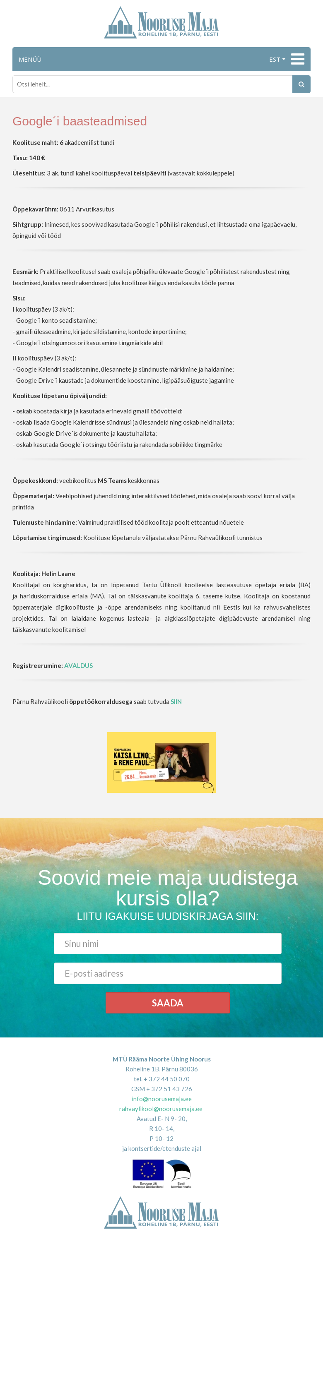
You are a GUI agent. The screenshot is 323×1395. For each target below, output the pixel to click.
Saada (167, 1002)
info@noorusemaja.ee (162, 1098)
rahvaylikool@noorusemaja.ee (160, 1108)
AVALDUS (78, 665)
